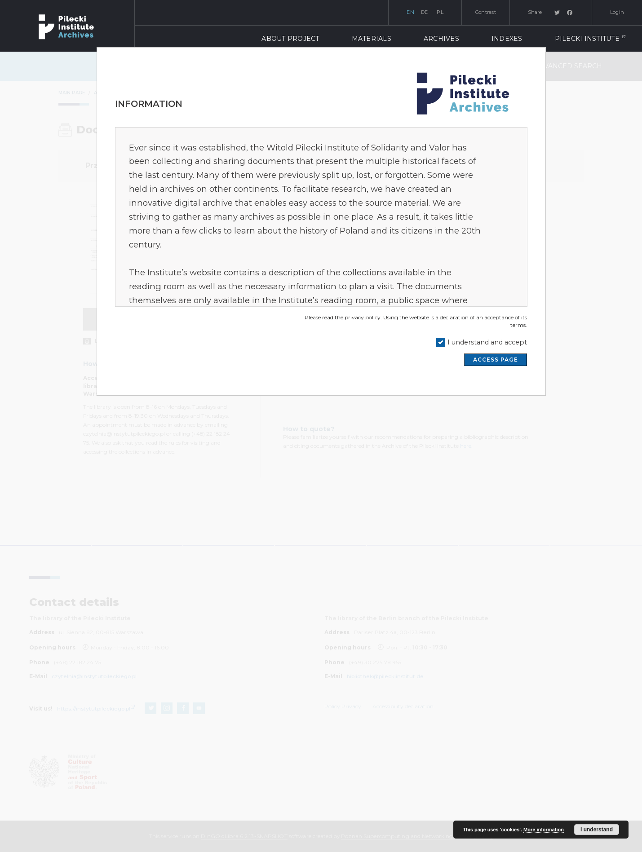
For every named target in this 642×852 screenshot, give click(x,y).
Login (617, 12)
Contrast (485, 12)
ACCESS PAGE (495, 359)
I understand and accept (487, 342)
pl (440, 12)
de (424, 12)
